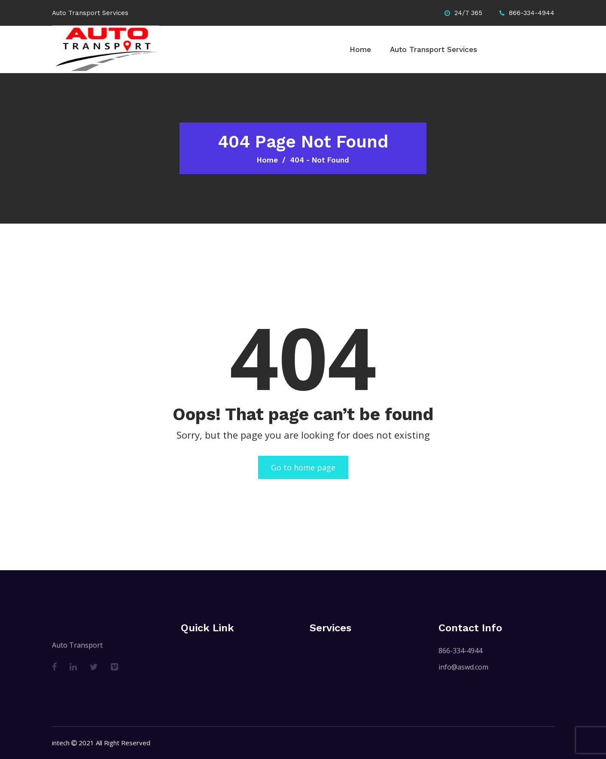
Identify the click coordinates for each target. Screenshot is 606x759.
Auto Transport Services (433, 49)
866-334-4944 (460, 650)
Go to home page (303, 467)
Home (360, 49)
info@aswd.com (463, 667)
